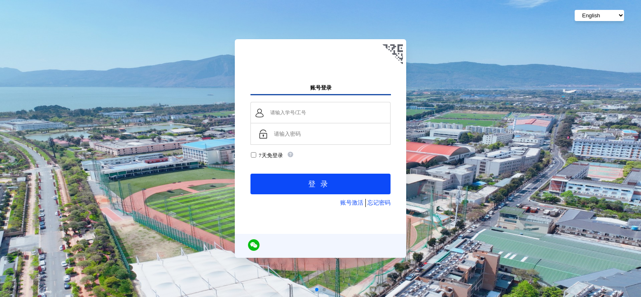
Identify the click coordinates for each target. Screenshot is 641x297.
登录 (320, 184)
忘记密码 (379, 203)
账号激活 (351, 203)
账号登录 (321, 87)
